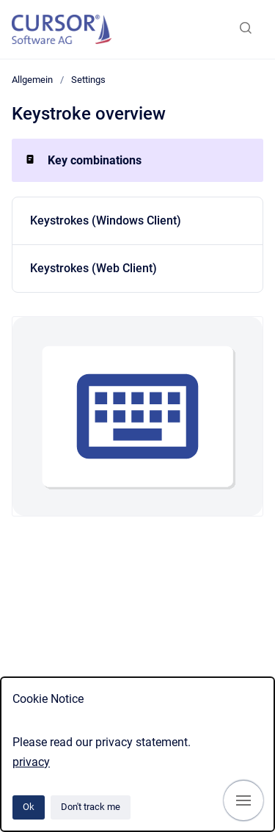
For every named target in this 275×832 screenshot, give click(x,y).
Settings (88, 79)
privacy (31, 762)
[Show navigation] (243, 800)
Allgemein (32, 79)
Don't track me (90, 806)
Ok (28, 806)
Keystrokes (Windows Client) (105, 220)
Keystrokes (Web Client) (93, 268)
